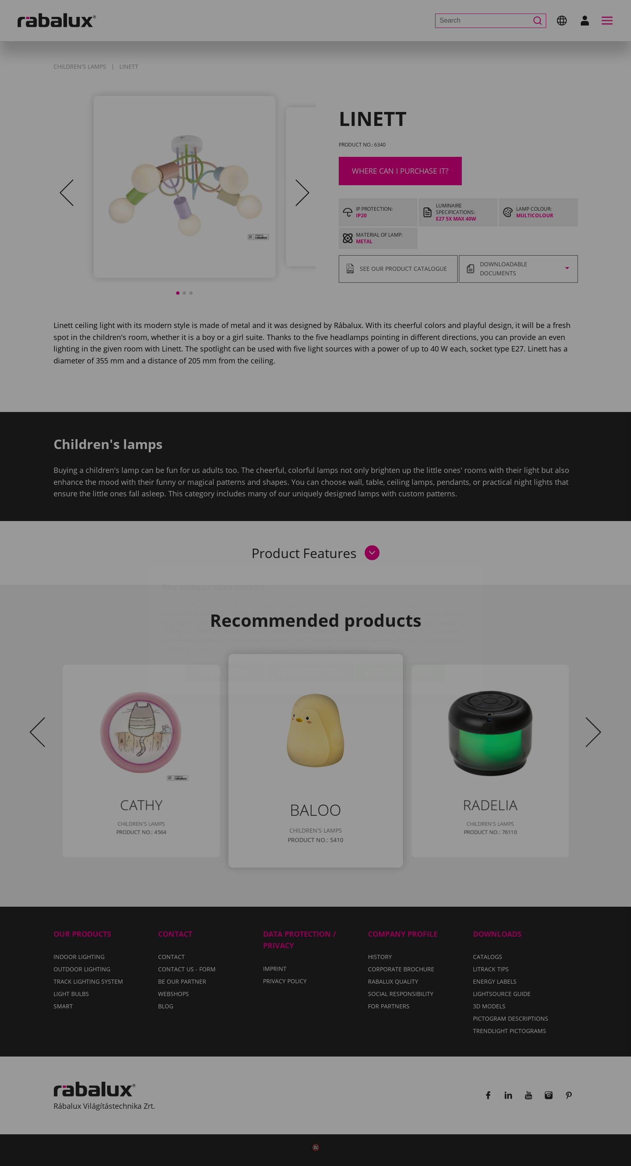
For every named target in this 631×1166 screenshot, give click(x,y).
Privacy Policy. (348, 600)
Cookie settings (225, 623)
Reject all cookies (310, 623)
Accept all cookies (400, 623)
